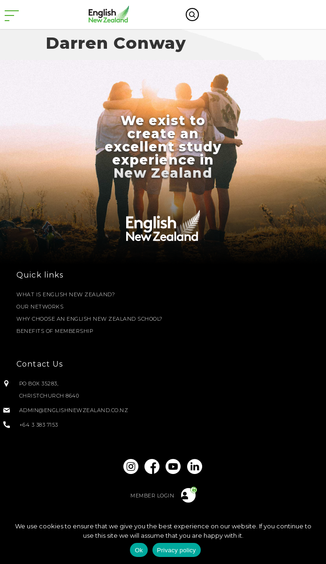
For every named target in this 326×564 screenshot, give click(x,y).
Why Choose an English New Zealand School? (89, 319)
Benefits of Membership (54, 331)
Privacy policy (176, 550)
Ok (139, 550)
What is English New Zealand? (65, 294)
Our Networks (39, 306)
